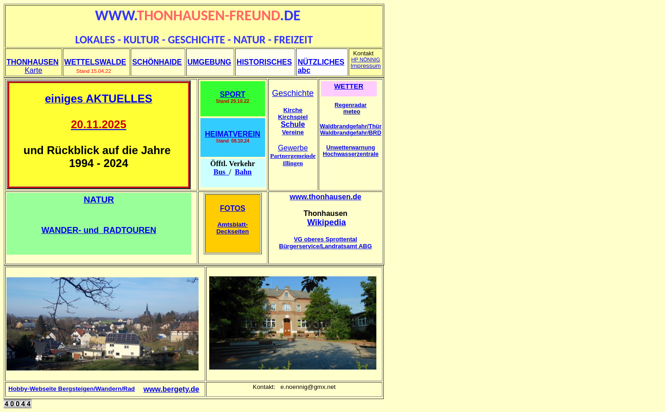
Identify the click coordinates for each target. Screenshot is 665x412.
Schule (293, 124)
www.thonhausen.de (325, 197)
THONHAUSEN (32, 62)
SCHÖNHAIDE (157, 62)
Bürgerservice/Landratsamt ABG (325, 246)
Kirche (292, 110)
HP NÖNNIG (365, 59)
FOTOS (232, 208)
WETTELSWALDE (95, 62)
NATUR (99, 199)
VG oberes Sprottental (325, 239)
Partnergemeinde (292, 155)
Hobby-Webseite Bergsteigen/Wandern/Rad (71, 388)
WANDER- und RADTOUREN (99, 230)
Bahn (243, 172)
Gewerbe (293, 148)
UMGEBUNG (209, 62)
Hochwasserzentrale (351, 154)
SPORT (232, 94)
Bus (221, 172)
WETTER (348, 86)
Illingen (293, 163)
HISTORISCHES (264, 62)
